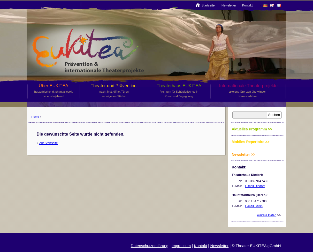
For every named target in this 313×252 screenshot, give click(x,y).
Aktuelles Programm (249, 129)
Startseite (208, 5)
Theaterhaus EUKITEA (179, 91)
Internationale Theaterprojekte (248, 91)
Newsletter (229, 5)
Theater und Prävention (113, 91)
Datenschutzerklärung (150, 245)
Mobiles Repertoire (248, 142)
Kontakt (247, 5)
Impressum (181, 245)
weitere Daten (266, 215)
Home (35, 116)
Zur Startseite (48, 143)
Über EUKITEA (53, 91)
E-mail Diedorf (255, 186)
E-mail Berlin (254, 206)
